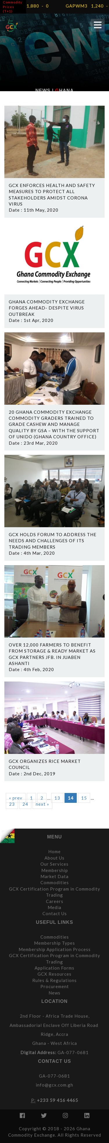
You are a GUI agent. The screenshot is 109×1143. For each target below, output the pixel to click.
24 (25, 804)
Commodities (54, 882)
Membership (54, 870)
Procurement (54, 986)
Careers (54, 901)
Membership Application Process (55, 949)
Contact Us (54, 913)
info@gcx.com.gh (54, 1084)
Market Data (54, 876)
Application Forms (54, 967)
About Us (54, 857)
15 (84, 798)
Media (54, 907)
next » (42, 804)
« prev (15, 798)
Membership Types (54, 943)
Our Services (54, 864)
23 (12, 804)
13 (57, 798)
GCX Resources (54, 974)
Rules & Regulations (54, 980)
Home (54, 851)
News (54, 992)
